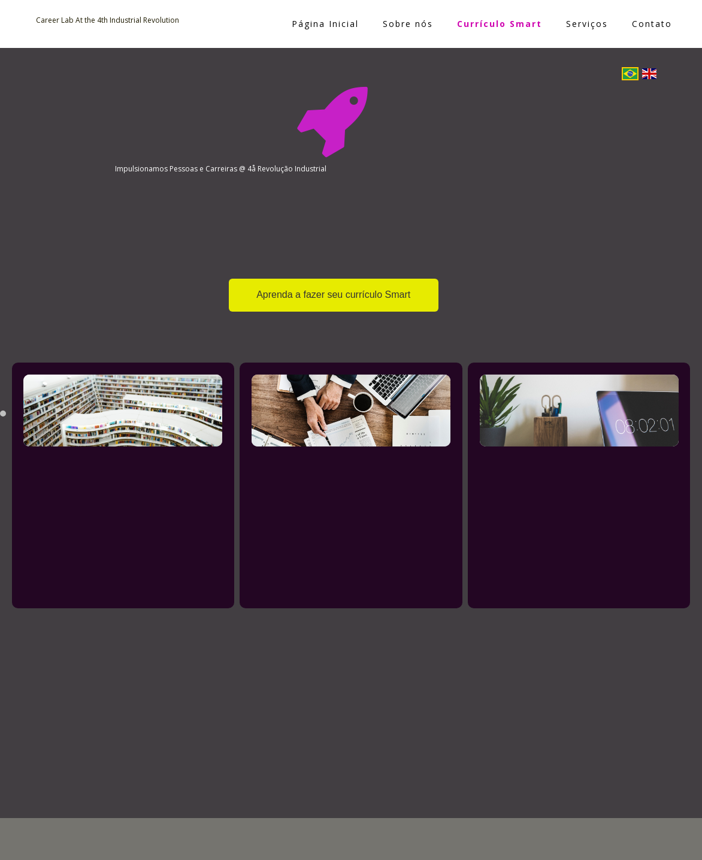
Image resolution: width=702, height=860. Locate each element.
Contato (652, 23)
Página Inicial (325, 23)
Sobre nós (408, 23)
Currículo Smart (499, 23)
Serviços (587, 23)
